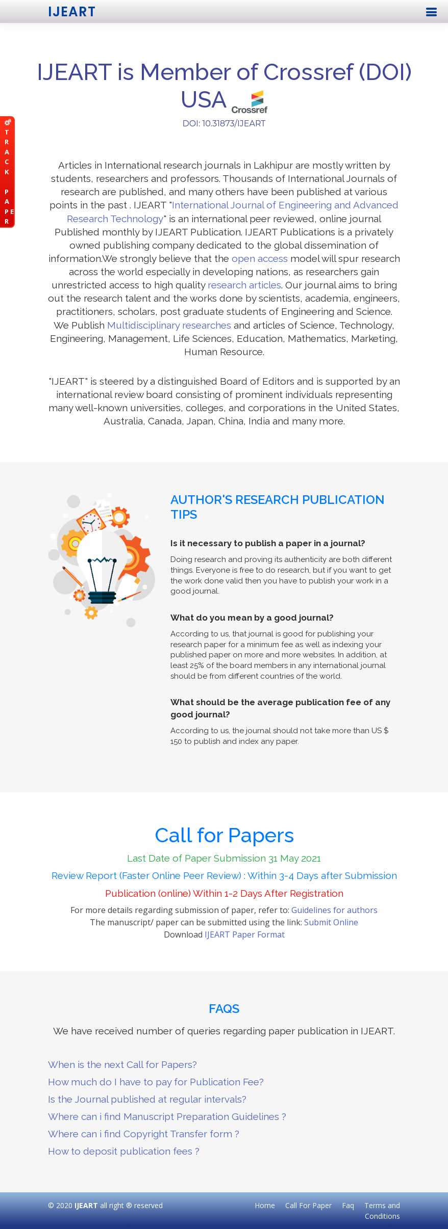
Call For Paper (308, 1205)
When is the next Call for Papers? (122, 1064)
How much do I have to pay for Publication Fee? (156, 1081)
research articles (244, 284)
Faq (348, 1205)
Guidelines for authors (334, 910)
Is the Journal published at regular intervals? (147, 1099)
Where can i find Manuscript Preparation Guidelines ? (167, 1116)
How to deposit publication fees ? (124, 1151)
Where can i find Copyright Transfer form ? (143, 1133)
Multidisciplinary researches (169, 325)
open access (260, 258)
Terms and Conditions (382, 1210)
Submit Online (331, 922)
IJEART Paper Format (245, 934)
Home (265, 1205)
